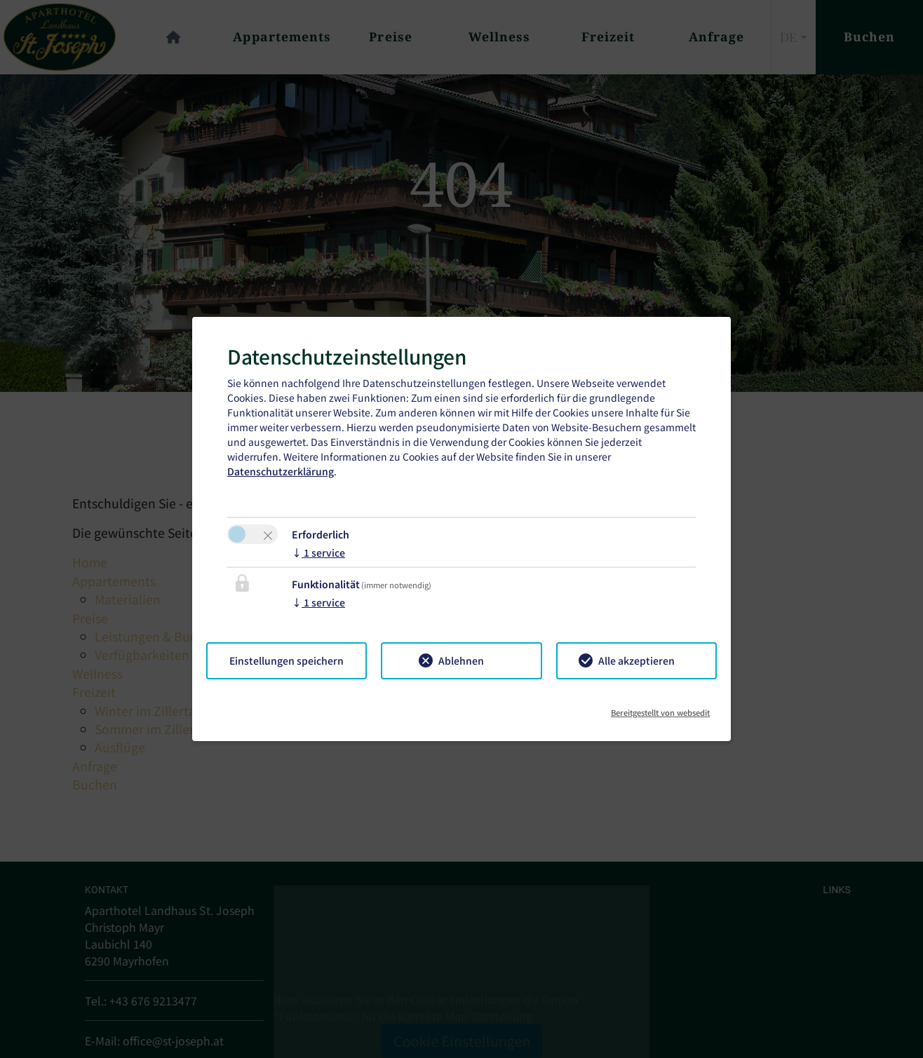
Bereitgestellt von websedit (660, 708)
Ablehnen (461, 660)
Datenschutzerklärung (280, 471)
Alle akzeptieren (636, 660)
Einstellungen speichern (286, 660)
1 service (318, 552)
